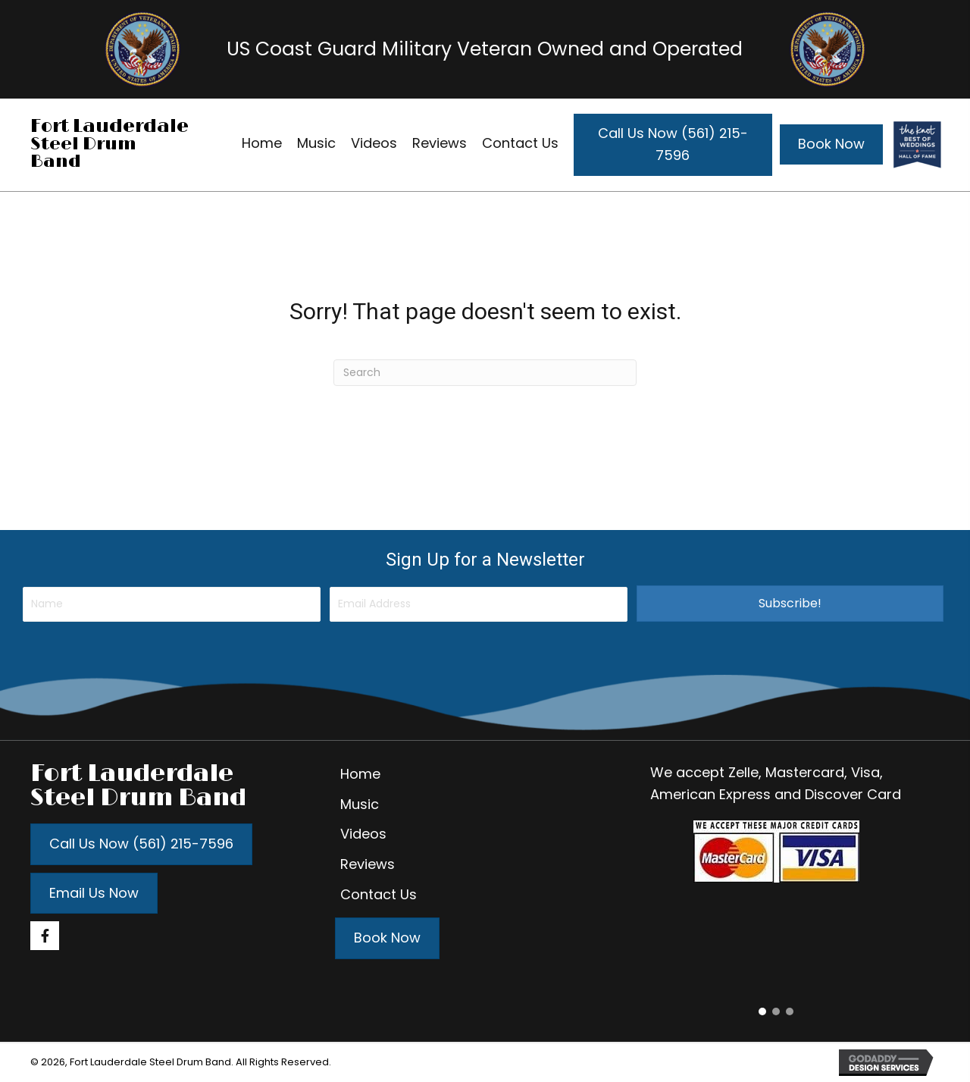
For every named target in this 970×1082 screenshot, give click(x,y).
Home (360, 773)
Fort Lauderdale (109, 126)
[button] (790, 603)
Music (359, 804)
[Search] (485, 372)
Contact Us (378, 894)
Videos (363, 833)
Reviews (367, 864)
